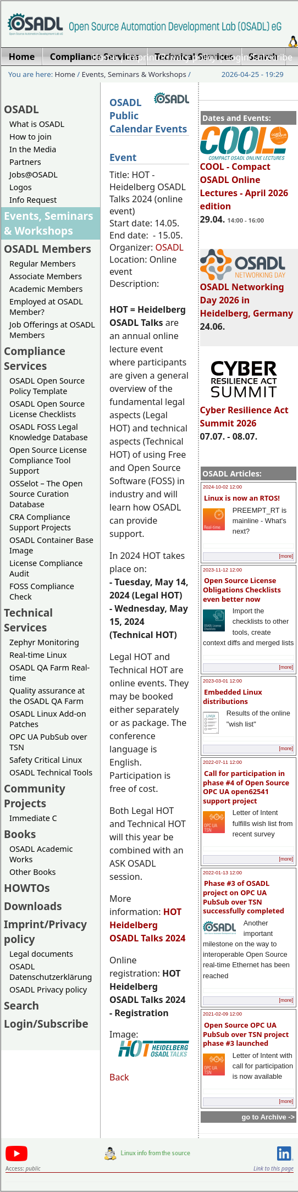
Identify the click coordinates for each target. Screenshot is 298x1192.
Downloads (33, 906)
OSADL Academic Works (41, 854)
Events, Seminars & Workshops (134, 74)
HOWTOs (27, 887)
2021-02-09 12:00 (222, 1014)
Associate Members (45, 276)
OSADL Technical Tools (50, 772)
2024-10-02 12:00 (222, 487)
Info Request (33, 200)
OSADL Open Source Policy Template (47, 385)
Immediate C (33, 818)
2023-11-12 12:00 (222, 570)
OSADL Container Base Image (51, 545)
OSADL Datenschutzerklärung (50, 971)
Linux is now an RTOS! (242, 498)
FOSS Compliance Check (41, 591)
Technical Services (28, 620)
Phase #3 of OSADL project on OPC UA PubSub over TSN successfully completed (243, 897)
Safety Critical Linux (45, 760)
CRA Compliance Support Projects (40, 522)
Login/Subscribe (259, 57)
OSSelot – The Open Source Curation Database (45, 493)
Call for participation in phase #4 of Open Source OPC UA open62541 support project (246, 787)
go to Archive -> (268, 1117)
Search (21, 1005)
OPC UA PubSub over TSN (48, 741)
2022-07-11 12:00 (222, 762)
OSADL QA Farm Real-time (49, 672)
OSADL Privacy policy (48, 989)
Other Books (32, 872)
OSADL (21, 109)
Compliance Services (34, 358)
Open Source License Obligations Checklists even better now (242, 589)
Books (20, 834)
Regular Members (42, 263)
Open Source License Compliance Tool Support (48, 460)
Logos (20, 187)
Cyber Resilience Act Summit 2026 (244, 411)
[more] (286, 556)
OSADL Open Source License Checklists (47, 408)
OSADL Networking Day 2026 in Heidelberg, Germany (247, 295)
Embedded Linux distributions (232, 696)
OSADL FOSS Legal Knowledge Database (48, 432)
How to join (30, 136)
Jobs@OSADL (33, 174)
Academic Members (45, 289)
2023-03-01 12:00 (222, 681)
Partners (25, 162)
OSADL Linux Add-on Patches (47, 718)
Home (104, 57)
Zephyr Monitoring (44, 642)
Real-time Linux (38, 655)
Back (119, 1077)
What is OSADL (36, 124)
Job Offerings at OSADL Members (52, 329)
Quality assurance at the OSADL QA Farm (47, 695)
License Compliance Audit (45, 568)
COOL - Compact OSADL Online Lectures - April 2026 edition (244, 181)
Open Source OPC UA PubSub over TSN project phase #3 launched (246, 1034)
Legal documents (41, 954)
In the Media (32, 149)
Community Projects (34, 796)
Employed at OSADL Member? (46, 306)
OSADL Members (47, 248)
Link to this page (273, 1168)
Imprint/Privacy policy (171, 57)
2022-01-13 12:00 (222, 872)
